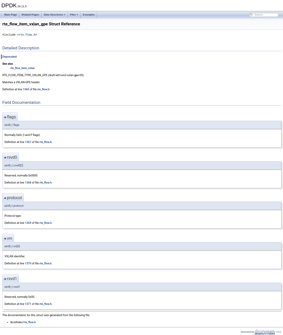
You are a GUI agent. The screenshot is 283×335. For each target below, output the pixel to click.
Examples (89, 14)
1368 (28, 182)
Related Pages (30, 14)
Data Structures (54, 14)
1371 (28, 303)
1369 (28, 222)
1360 (26, 89)
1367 (28, 142)
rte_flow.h (27, 35)
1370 (28, 263)
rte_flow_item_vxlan (22, 68)
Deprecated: (9, 56)
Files (74, 14)
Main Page (10, 14)
